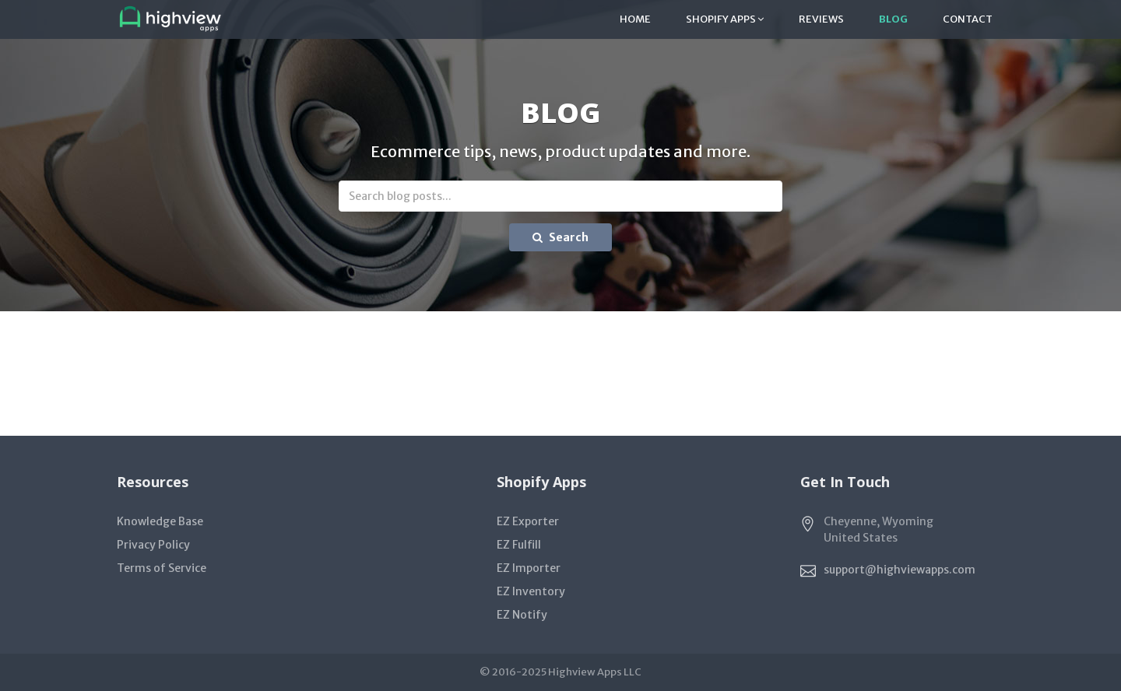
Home (635, 19)
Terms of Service (161, 568)
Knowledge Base (160, 521)
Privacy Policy (153, 545)
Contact (968, 19)
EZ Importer (528, 568)
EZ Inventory (531, 591)
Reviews (821, 19)
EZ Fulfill (519, 545)
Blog (893, 19)
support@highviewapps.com (899, 570)
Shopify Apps (725, 19)
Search (560, 237)
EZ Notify (522, 615)
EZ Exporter (528, 521)
